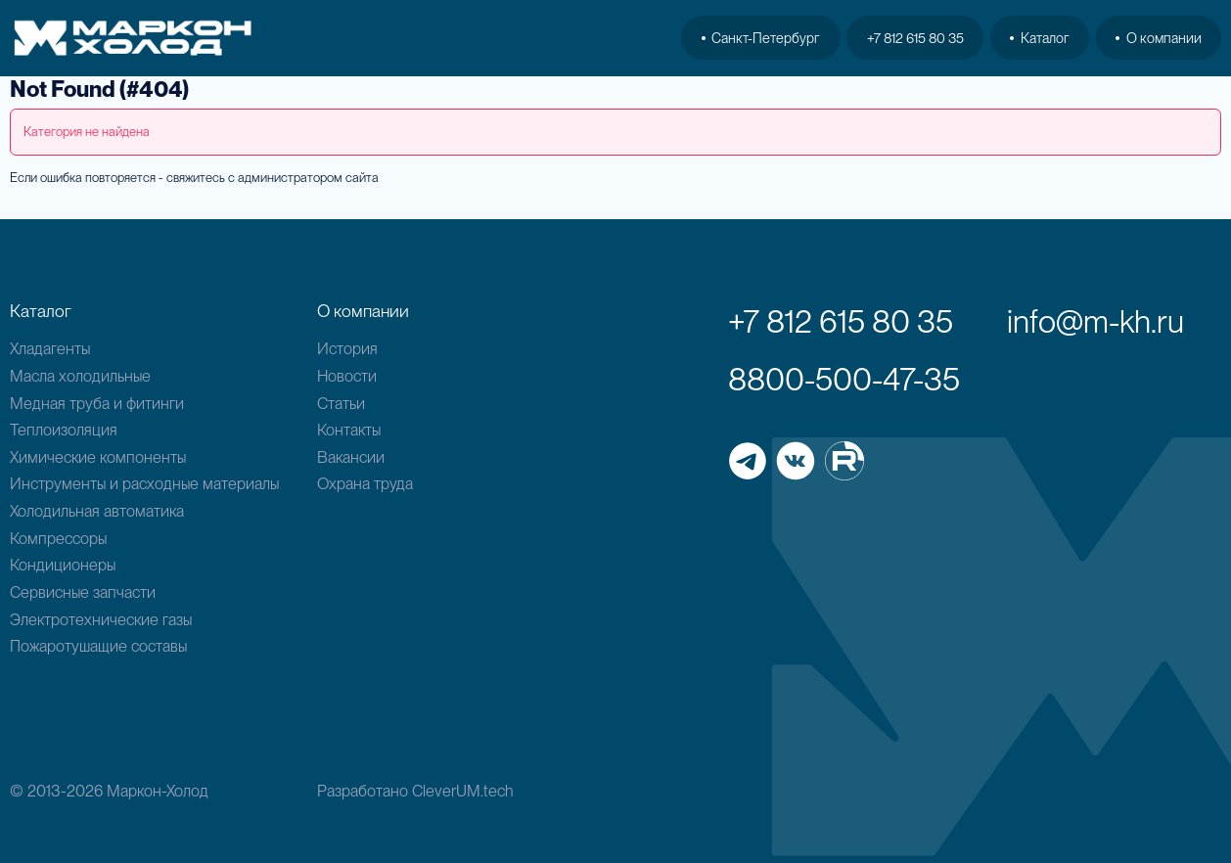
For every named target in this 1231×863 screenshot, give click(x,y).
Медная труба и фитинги (97, 403)
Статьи (341, 403)
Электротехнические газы (101, 619)
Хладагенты (50, 348)
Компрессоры (58, 538)
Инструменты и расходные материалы (144, 483)
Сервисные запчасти (83, 592)
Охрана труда (365, 483)
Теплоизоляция (63, 429)
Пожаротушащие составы (98, 646)
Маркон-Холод (157, 790)
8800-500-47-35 (844, 379)
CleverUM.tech (463, 790)
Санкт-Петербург (761, 37)
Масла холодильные (80, 376)
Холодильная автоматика (97, 511)
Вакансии (351, 457)
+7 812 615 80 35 (915, 37)
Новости (347, 376)
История (347, 348)
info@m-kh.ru (1095, 321)
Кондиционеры (62, 564)
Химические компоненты (98, 457)
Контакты (349, 429)
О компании (1159, 37)
